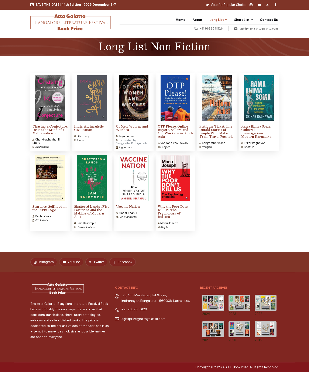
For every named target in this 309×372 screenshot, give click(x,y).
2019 (258, 340)
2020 (232, 340)
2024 (206, 314)
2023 (232, 314)
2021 (206, 340)
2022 (258, 314)
